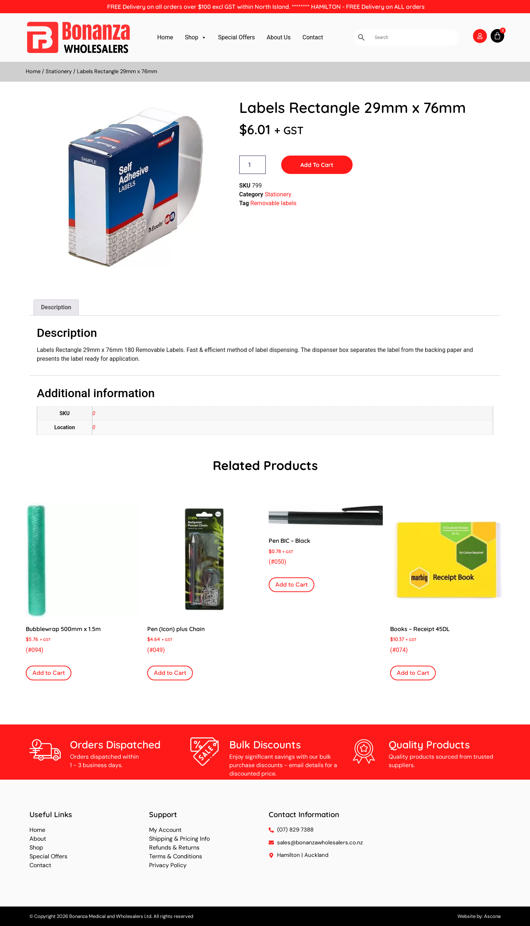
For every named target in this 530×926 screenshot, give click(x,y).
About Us (279, 37)
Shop (195, 37)
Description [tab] (56, 307)
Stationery (59, 71)
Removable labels (273, 203)
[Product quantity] (252, 165)
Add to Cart (316, 164)
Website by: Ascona (479, 916)
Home (165, 37)
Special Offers (236, 37)
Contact (313, 37)
